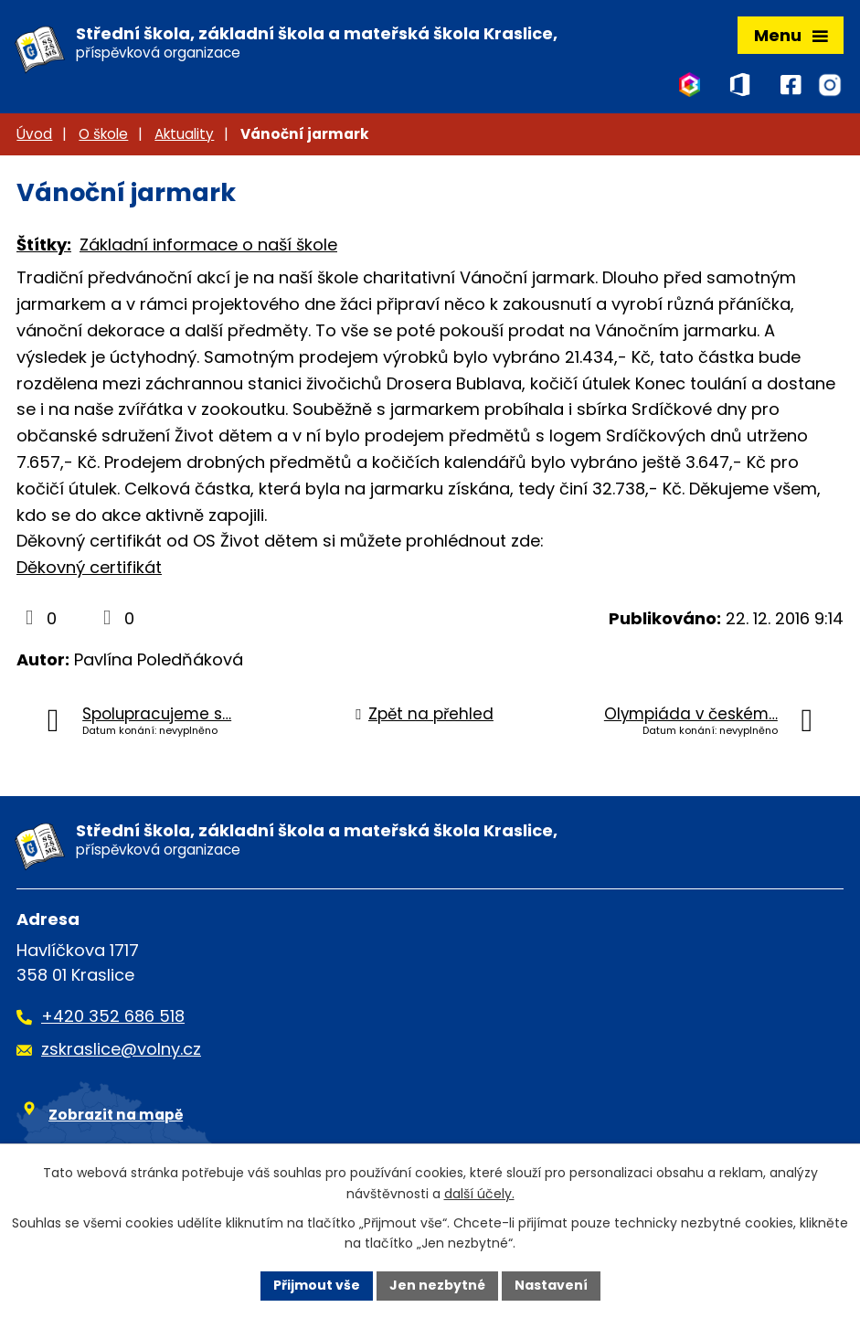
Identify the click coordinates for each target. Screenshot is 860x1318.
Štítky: (43, 244)
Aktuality (184, 133)
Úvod (34, 133)
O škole (103, 133)
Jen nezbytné (437, 1285)
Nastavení (551, 1285)
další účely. (479, 1194)
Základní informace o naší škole (208, 244)
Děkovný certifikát (89, 567)
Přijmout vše (316, 1285)
